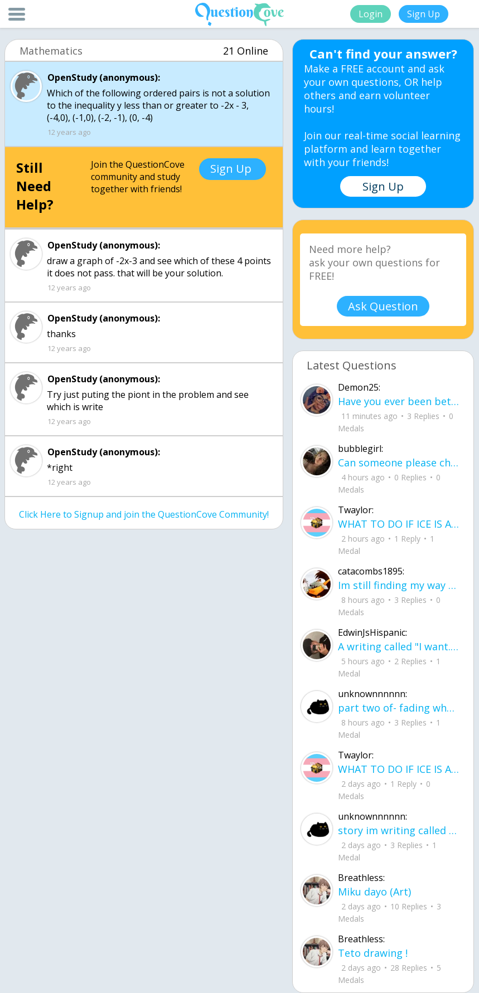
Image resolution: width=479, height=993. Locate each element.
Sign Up (423, 14)
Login (371, 14)
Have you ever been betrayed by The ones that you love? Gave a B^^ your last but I (398, 401)
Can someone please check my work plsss (398, 462)
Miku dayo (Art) (374, 891)
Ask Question (383, 306)
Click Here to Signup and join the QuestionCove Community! (144, 514)
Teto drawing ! (373, 953)
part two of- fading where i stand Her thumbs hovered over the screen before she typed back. (398, 707)
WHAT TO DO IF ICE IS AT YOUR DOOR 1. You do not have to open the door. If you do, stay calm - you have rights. (398, 523)
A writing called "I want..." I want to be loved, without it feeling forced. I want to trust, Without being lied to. (398, 646)
